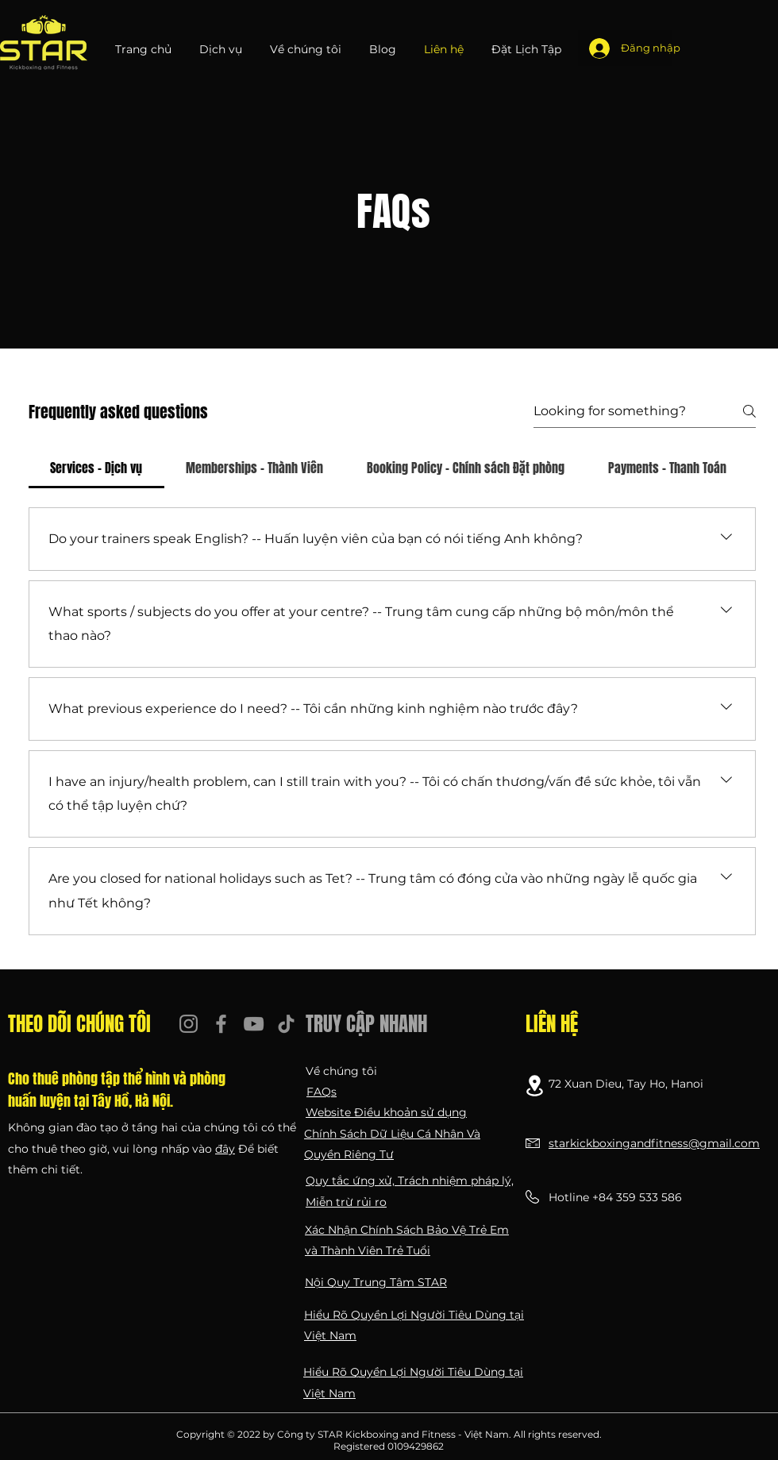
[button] (222, 49)
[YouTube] (253, 1023)
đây (225, 1149)
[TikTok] (286, 1023)
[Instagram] (188, 1023)
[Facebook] (221, 1023)
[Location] (535, 1085)
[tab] (96, 467)
